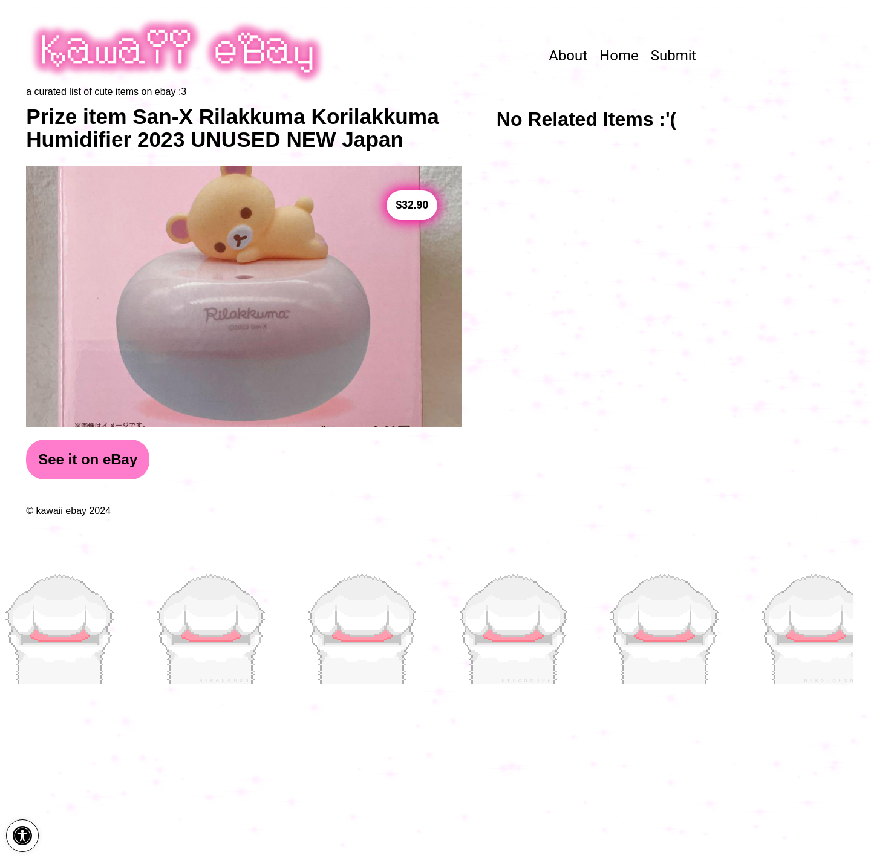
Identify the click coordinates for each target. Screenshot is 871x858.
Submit (674, 55)
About (568, 55)
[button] (22, 835)
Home (619, 55)
